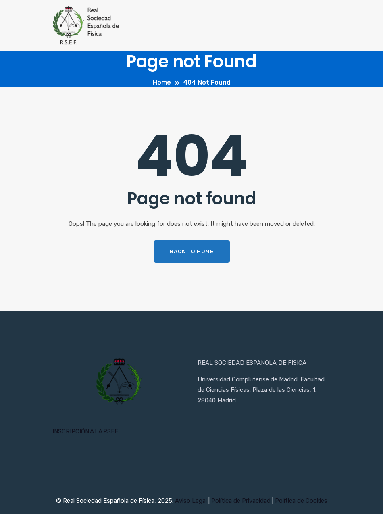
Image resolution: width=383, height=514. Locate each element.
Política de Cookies (301, 500)
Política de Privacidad (241, 500)
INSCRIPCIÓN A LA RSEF (85, 431)
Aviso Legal (191, 500)
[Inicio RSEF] (118, 382)
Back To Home (192, 251)
